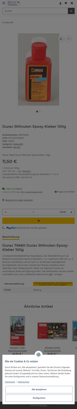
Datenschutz (23, 382)
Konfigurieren (39, 398)
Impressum (10, 382)
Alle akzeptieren (39, 389)
